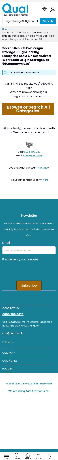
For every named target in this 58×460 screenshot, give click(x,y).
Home (6, 29)
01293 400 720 (31, 152)
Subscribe (29, 285)
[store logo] (15, 9)
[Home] (28, 454)
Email (6, 243)
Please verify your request (21, 259)
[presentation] (25, 269)
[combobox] (21, 21)
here (46, 180)
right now (43, 167)
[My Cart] (44, 9)
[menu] (6, 455)
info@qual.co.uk (32, 155)
